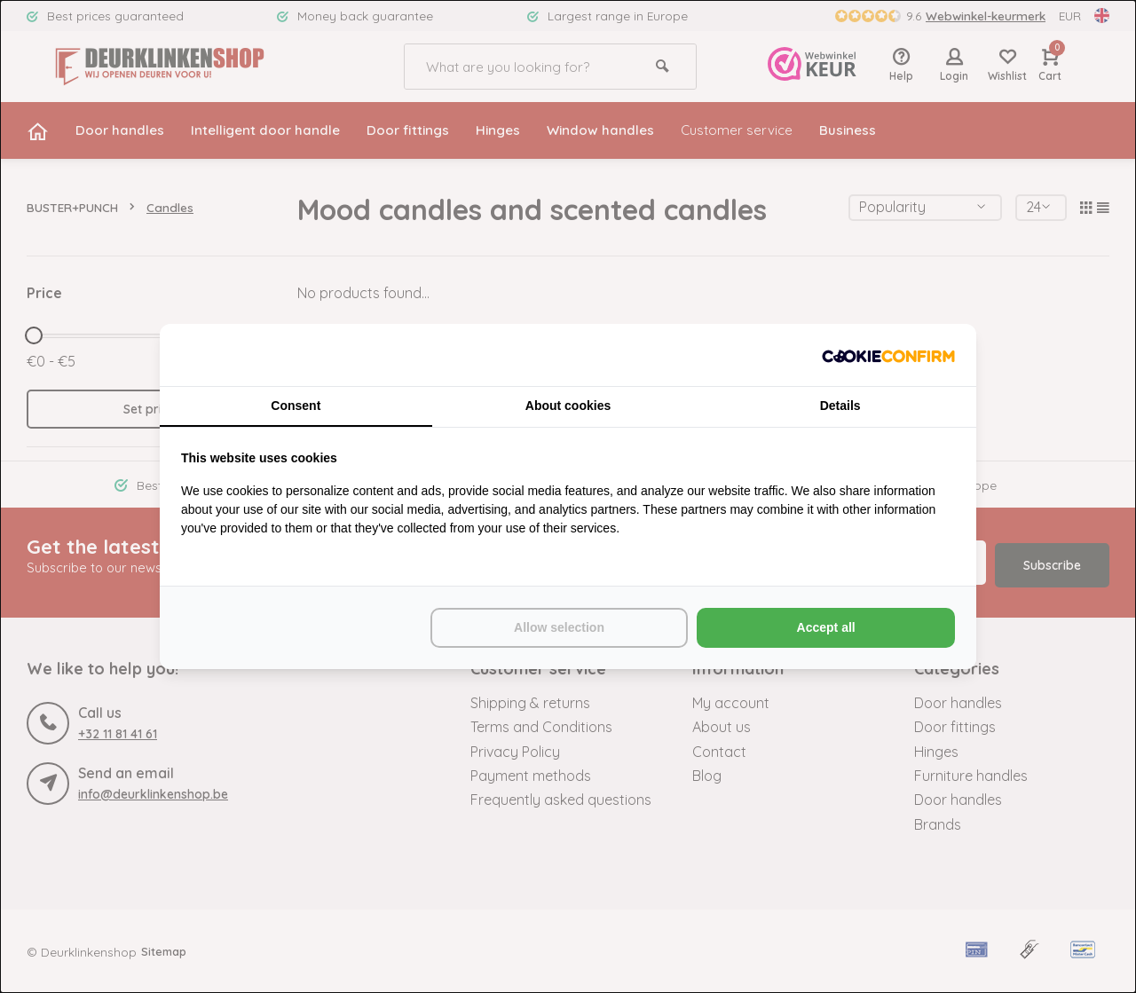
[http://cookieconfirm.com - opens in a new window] (888, 355)
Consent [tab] (295, 405)
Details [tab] (840, 405)
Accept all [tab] (826, 628)
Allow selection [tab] (559, 628)
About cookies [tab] (568, 405)
